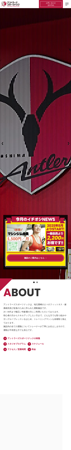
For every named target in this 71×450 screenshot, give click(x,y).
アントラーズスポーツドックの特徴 (21, 338)
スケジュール (36, 344)
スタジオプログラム (14, 344)
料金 (32, 349)
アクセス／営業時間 (14, 349)
